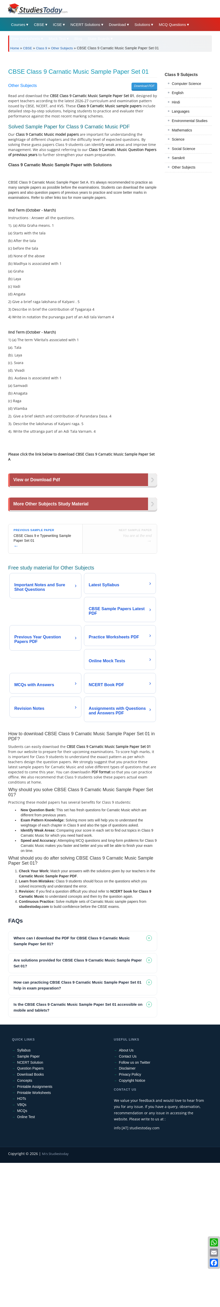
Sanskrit (178, 229)
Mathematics (182, 201)
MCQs (22, 1255)
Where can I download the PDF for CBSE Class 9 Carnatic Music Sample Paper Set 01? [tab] (71, 1085)
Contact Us (128, 1200)
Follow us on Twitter (134, 1207)
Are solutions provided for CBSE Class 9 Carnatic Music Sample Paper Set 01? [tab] (77, 1107)
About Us (126, 1194)
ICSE (57, 24)
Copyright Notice (132, 1225)
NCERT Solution (30, 1207)
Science (178, 210)
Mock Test (57, 38)
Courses (18, 24)
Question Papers (30, 1212)
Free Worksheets (25, 38)
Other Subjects (62, 48)
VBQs (21, 1249)
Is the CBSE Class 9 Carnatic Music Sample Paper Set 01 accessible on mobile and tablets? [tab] (77, 1151)
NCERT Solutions (85, 24)
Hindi (176, 173)
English (178, 164)
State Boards (99, 38)
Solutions (142, 24)
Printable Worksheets (34, 1237)
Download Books (30, 1218)
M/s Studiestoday (55, 1298)
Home (14, 48)
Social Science (183, 220)
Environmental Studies (190, 192)
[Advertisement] (110, 93)
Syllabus (24, 1194)
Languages (180, 183)
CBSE (39, 24)
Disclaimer (127, 1212)
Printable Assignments (34, 1231)
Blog (78, 38)
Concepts (24, 1225)
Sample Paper (28, 1200)
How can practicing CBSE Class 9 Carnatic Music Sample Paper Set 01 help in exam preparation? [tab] (77, 1129)
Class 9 (41, 48)
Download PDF (144, 157)
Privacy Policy (130, 1218)
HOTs (21, 1243)
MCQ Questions (172, 24)
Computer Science (186, 155)
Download (117, 24)
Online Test (26, 1261)
